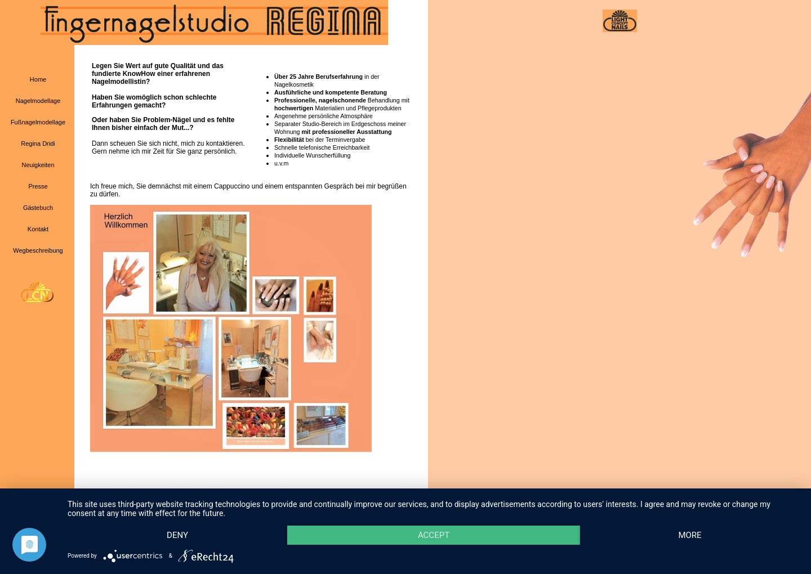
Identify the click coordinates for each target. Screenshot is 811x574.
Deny (177, 535)
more (689, 535)
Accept (433, 535)
